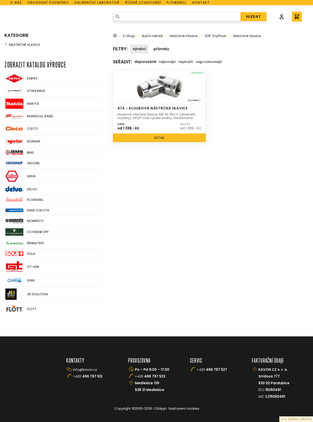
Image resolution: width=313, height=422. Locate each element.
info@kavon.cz (85, 369)
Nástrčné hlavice (24, 44)
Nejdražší (185, 61)
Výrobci (139, 49)
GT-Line (21, 266)
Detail (159, 137)
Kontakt (201, 2)
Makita (21, 104)
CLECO (21, 128)
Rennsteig (24, 243)
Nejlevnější (167, 61)
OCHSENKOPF (26, 232)
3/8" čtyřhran (215, 35)
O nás (16, 2)
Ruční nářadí (152, 35)
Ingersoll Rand (28, 116)
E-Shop (129, 35)
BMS (19, 152)
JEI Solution (26, 294)
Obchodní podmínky (48, 2)
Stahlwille (24, 90)
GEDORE (22, 163)
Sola (19, 254)
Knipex (20, 78)
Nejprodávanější (209, 61)
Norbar (22, 141)
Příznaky (161, 49)
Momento (24, 220)
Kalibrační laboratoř (97, 2)
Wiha (19, 176)
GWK (19, 280)
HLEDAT (253, 16)
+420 (87, 376)
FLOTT (20, 309)
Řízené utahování (143, 2)
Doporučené (145, 61)
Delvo (20, 189)
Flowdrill (177, 2)
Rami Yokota (26, 210)
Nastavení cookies (184, 408)
